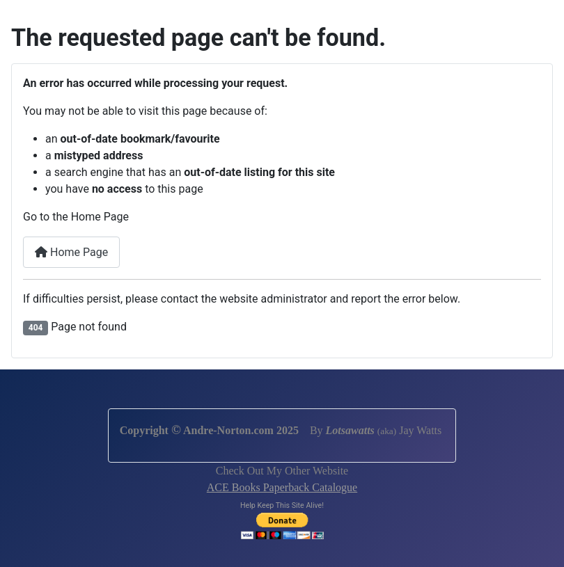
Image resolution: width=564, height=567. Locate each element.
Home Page (71, 252)
